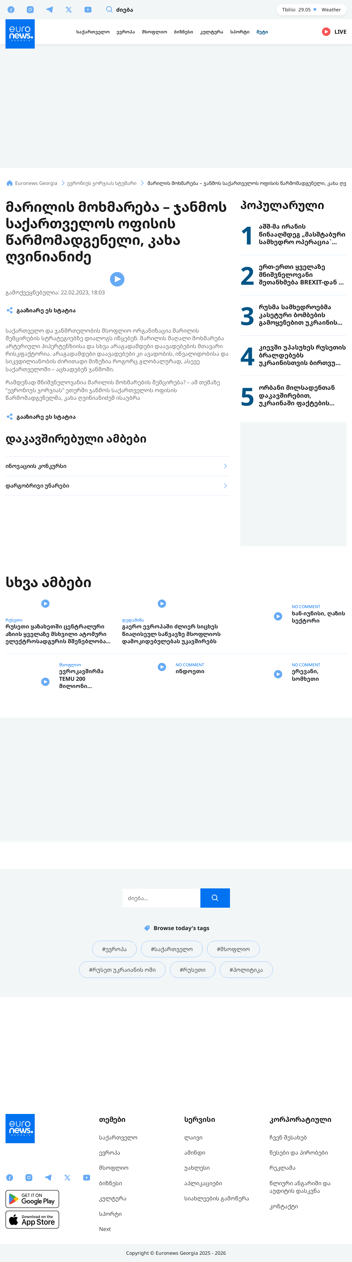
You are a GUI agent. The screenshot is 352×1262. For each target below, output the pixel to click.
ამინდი (194, 1152)
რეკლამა (283, 1168)
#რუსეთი (193, 1075)
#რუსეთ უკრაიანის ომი (122, 1075)
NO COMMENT (306, 682)
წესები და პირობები (299, 1152)
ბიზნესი (110, 1183)
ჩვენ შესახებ (288, 1137)
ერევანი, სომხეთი (305, 788)
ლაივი (193, 1137)
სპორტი (110, 1214)
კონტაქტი (284, 1206)
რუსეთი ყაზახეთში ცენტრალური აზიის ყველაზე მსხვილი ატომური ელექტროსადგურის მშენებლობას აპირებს (57, 734)
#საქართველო (172, 1054)
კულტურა (112, 1198)
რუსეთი (14, 720)
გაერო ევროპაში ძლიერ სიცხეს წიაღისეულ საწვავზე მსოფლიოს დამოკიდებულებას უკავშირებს (171, 734)
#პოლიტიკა (246, 1075)
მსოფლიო (70, 765)
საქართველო (118, 1137)
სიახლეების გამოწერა (216, 1198)
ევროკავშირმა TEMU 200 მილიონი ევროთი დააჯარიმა (81, 784)
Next (105, 1229)
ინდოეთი (190, 791)
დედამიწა (133, 720)
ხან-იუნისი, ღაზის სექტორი (318, 704)
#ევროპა (114, 1054)
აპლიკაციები (203, 1183)
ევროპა (109, 1152)
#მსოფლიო (233, 1054)
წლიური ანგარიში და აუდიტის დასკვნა (300, 1187)
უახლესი (197, 1168)
